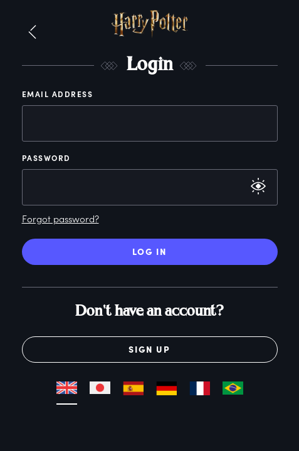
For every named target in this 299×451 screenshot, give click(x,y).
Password (46, 158)
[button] (32, 32)
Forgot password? (60, 218)
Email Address (57, 94)
